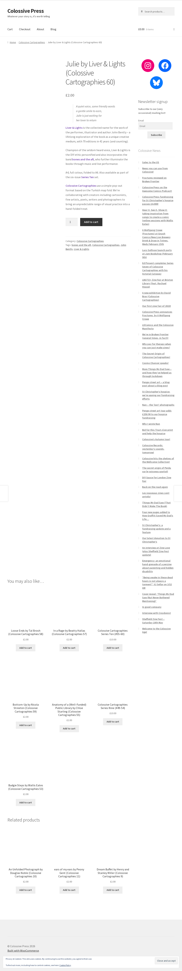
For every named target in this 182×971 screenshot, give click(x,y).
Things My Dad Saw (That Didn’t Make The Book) (156, 504)
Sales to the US (150, 162)
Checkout (25, 29)
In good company (151, 607)
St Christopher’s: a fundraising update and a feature (156, 529)
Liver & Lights (81, 249)
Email (141, 120)
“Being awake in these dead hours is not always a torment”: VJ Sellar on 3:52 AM (157, 582)
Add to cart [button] (25, 647)
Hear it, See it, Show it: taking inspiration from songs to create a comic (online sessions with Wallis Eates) (157, 217)
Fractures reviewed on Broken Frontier (154, 179)
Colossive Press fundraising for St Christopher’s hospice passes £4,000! (157, 200)
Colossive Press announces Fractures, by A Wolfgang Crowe (157, 315)
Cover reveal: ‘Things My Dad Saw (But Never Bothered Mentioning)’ (158, 597)
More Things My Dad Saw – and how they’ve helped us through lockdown (157, 372)
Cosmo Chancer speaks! (155, 363)
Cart (10, 29)
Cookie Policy (65, 965)
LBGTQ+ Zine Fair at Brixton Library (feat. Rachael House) (157, 283)
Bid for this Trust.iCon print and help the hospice (157, 431)
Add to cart (91, 222)
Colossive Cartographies (32, 42)
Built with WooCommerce (23, 950)
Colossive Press (25, 10)
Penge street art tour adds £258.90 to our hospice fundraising (157, 414)
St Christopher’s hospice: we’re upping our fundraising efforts (158, 395)
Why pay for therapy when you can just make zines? (156, 345)
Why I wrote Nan (151, 423)
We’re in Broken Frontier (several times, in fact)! (155, 336)
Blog (53, 29)
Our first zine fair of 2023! (156, 306)
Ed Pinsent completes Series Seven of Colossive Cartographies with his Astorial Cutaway (157, 268)
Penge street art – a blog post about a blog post (156, 384)
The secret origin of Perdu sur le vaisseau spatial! (156, 469)
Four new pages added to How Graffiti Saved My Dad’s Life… (157, 516)
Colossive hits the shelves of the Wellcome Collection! (158, 460)
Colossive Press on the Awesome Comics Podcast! (157, 189)
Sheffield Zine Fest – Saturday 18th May (153, 620)
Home (13, 42)
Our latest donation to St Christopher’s (156, 540)
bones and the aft (81, 245)
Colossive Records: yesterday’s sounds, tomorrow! (153, 449)
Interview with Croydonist (156, 613)
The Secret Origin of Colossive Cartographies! (156, 355)
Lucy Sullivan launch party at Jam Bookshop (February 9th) (157, 254)
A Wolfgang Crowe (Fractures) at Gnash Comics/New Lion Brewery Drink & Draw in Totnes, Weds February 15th (156, 237)
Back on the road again (155, 487)
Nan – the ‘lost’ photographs (158, 404)
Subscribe (156, 135)
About (40, 29)
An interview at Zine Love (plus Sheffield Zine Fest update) (156, 551)
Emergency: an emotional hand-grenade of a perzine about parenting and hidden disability (157, 566)
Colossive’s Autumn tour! (156, 439)
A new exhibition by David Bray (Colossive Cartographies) (156, 296)
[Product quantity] (72, 222)
